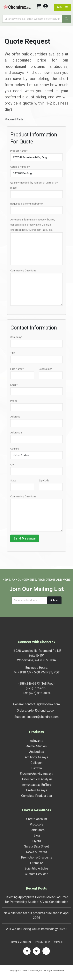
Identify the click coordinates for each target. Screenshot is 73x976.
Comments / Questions (23, 271)
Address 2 (16, 433)
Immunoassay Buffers (36, 785)
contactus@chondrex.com (42, 704)
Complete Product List (36, 796)
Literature (36, 863)
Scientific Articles (36, 868)
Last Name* (45, 370)
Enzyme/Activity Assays (36, 774)
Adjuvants (36, 741)
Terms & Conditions (21, 941)
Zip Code (44, 481)
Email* (14, 386)
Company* (16, 338)
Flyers (36, 841)
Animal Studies (36, 746)
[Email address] (29, 600)
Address (15, 417)
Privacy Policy (42, 941)
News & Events (36, 852)
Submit (54, 600)
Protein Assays (36, 790)
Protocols (36, 824)
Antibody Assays (36, 757)
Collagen (36, 763)
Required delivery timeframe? (26, 205)
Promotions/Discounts (36, 857)
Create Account (36, 819)
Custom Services (36, 874)
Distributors (36, 830)
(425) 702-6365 (36, 688)
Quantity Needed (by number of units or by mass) (34, 187)
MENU (62, 7)
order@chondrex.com (41, 710)
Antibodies (36, 752)
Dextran (36, 768)
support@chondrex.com (42, 717)
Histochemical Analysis (37, 779)
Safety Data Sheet (36, 846)
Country (14, 449)
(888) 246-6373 (29, 683)
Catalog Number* (20, 168)
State (13, 481)
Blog (36, 835)
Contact (58, 941)
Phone (13, 402)
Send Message (25, 540)
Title (12, 354)
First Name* (17, 370)
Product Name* (18, 152)
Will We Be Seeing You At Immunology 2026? (36, 929)
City (12, 465)
